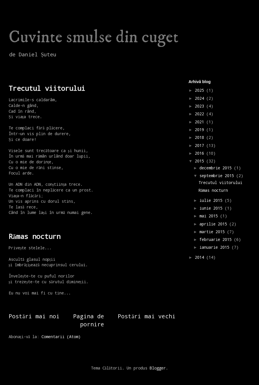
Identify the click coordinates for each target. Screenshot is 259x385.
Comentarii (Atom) (61, 336)
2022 (200, 113)
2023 (200, 106)
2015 (200, 161)
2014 (200, 257)
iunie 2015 (212, 208)
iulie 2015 (212, 200)
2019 (200, 129)
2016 (200, 153)
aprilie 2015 (214, 224)
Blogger (158, 368)
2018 (200, 137)
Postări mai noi (34, 316)
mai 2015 (209, 216)
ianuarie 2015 (215, 247)
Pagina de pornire (88, 319)
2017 (200, 145)
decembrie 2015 (216, 168)
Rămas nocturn (34, 236)
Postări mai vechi (147, 316)
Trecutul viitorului (47, 88)
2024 (200, 98)
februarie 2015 (216, 239)
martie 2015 (213, 231)
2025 (200, 90)
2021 (200, 121)
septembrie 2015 (217, 175)
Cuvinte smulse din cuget (93, 37)
